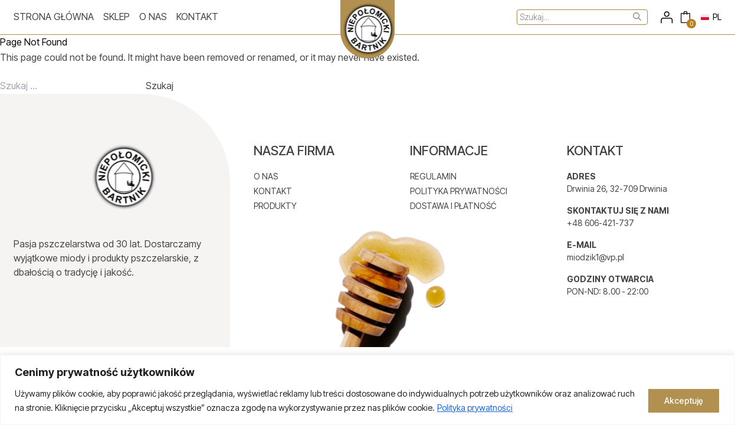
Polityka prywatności (475, 408)
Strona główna (54, 16)
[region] (367, 390)
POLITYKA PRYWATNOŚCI (458, 191)
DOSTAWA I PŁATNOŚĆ (453, 206)
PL (711, 17)
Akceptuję (683, 400)
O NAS (266, 176)
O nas (153, 16)
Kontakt (197, 16)
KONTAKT (273, 191)
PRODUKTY (275, 206)
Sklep (116, 16)
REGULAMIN (433, 176)
